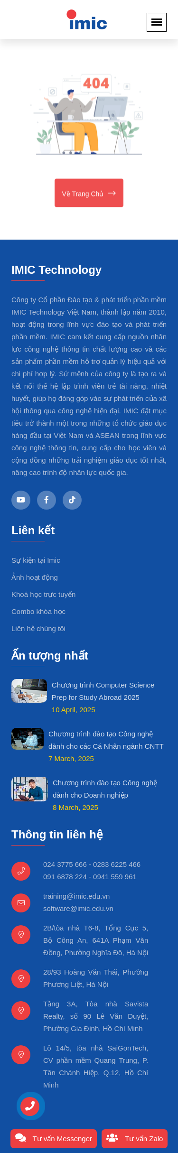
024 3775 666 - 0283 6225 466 (92, 864)
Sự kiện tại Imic (35, 560)
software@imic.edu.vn (78, 908)
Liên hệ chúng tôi (38, 628)
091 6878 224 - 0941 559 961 (90, 877)
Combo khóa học (38, 611)
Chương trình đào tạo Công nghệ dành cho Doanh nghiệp (105, 789)
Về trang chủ (89, 194)
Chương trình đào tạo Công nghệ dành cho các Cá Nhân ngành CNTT (106, 740)
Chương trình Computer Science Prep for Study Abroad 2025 (103, 691)
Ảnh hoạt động (34, 577)
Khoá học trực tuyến (43, 594)
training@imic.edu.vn (76, 896)
